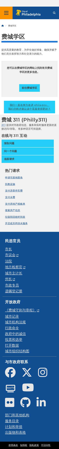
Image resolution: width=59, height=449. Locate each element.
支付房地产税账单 (15, 204)
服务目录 (12, 420)
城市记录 (12, 316)
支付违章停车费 (14, 190)
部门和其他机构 (17, 414)
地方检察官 (13, 266)
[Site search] (54, 13)
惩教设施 (10, 184)
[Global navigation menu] (6, 13)
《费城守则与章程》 (20, 310)
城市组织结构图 (17, 350)
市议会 (10, 254)
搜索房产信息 (12, 210)
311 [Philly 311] (3, 125)
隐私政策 (34, 445)
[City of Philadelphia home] (29, 13)
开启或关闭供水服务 (16, 223)
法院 (8, 261)
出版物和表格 (15, 432)
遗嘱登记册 (13, 290)
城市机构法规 (15, 321)
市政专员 (12, 285)
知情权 (23, 445)
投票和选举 (13, 339)
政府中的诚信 (15, 333)
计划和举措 (13, 426)
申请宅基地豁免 (14, 177)
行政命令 (12, 327)
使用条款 (13, 445)
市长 (8, 248)
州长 (8, 278)
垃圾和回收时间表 (15, 217)
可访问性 (46, 445)
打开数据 (12, 345)
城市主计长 (13, 273)
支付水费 (10, 197)
